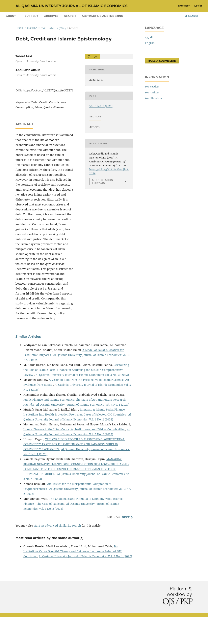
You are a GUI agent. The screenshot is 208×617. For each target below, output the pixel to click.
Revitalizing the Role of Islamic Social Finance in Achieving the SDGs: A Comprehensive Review (76, 370)
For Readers (152, 86)
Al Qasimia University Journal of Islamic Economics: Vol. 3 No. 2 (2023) (82, 375)
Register (184, 5)
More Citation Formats (102, 181)
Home (19, 28)
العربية (149, 37)
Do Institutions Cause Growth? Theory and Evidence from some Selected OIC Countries (72, 551)
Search (70, 15)
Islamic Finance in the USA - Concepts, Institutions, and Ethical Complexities (74, 429)
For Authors (152, 92)
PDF (94, 56)
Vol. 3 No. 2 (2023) (54, 28)
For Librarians (153, 98)
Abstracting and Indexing (102, 15)
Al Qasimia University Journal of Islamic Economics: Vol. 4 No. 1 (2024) (82, 404)
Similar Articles (28, 337)
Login (198, 5)
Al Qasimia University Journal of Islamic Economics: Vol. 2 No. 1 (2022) (85, 556)
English (150, 43)
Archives (51, 15)
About (11, 15)
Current (31, 15)
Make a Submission (161, 60)
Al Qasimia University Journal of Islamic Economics (71, 6)
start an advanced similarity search (57, 525)
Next (126, 517)
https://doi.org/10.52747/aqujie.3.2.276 (48, 90)
